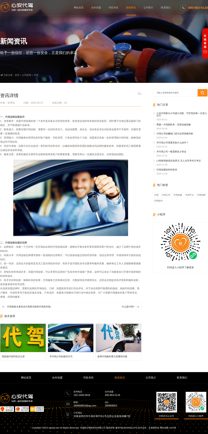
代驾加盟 (177, 195)
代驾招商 (201, 195)
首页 (17, 75)
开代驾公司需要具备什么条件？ (172, 142)
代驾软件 (158, 200)
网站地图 (164, 428)
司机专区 (113, 7)
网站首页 (79, 7)
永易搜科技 (154, 428)
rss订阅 (172, 428)
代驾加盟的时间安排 (166, 169)
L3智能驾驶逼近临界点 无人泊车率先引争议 (178, 160)
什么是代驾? (128, 306)
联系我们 (166, 7)
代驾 (156, 195)
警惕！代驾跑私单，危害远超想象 (173, 124)
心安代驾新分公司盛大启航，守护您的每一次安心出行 (181, 114)
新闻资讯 (131, 7)
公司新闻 (26, 75)
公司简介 (148, 7)
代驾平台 (189, 195)
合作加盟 (96, 7)
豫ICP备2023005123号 (126, 428)
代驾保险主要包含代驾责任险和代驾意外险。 (30, 306)
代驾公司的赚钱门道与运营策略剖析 (174, 133)
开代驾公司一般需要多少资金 (171, 151)
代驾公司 (166, 195)
